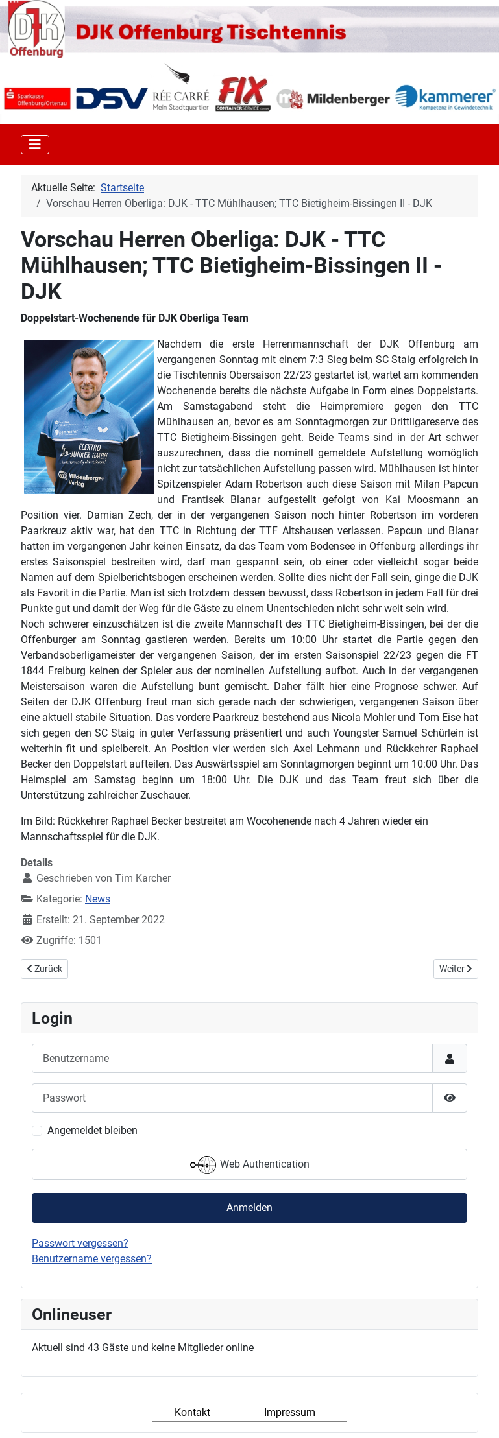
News (97, 899)
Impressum (289, 1412)
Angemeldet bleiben (92, 1130)
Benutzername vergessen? (92, 1259)
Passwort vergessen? (80, 1243)
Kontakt (192, 1412)
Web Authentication (250, 1165)
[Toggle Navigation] (35, 144)
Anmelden (249, 1207)
